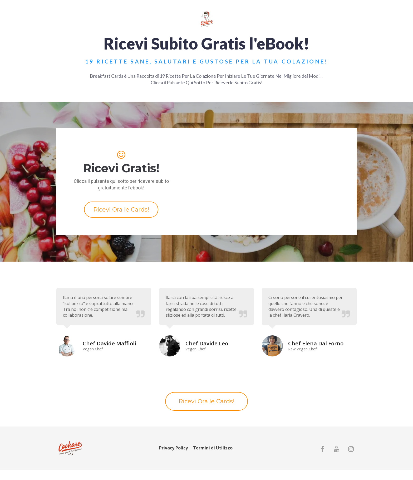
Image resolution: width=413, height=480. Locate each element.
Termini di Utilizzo (213, 448)
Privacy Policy (173, 448)
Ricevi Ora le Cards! (121, 209)
